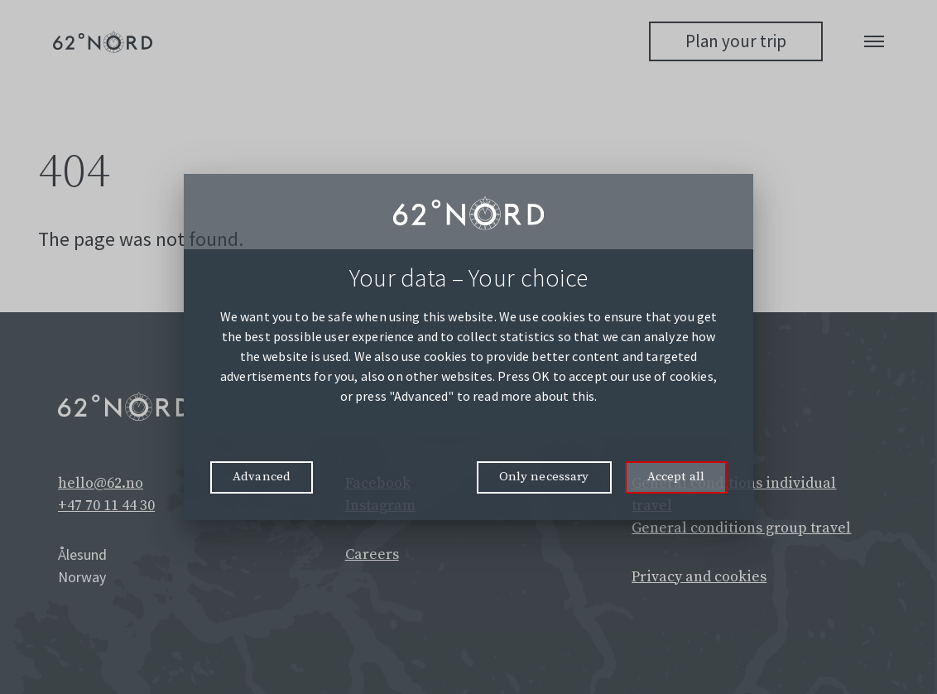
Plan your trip (735, 41)
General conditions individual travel (734, 494)
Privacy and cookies (699, 576)
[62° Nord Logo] (102, 41)
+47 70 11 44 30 (106, 505)
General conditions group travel (741, 527)
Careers (372, 554)
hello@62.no (100, 483)
